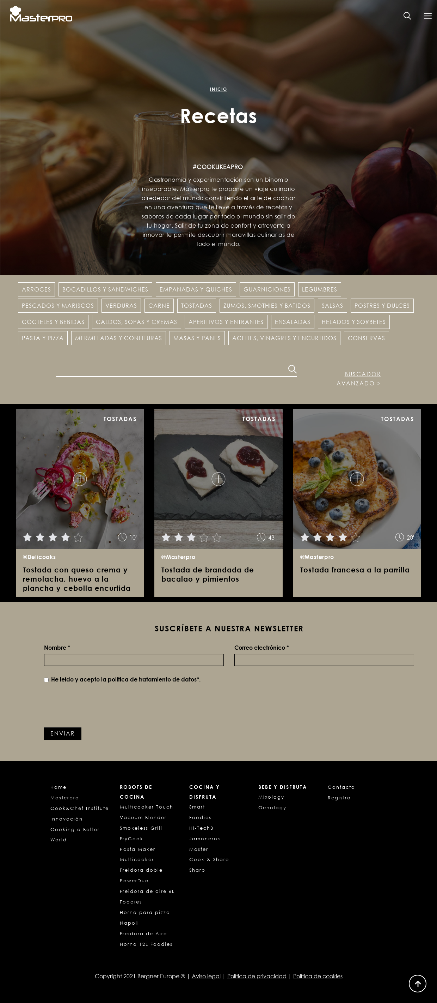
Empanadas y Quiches (196, 289)
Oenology (272, 807)
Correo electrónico (261, 647)
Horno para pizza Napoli (145, 917)
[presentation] (97, 706)
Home (58, 787)
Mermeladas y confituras (118, 338)
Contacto (341, 787)
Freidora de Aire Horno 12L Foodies (146, 939)
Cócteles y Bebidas (53, 321)
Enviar (62, 733)
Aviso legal (206, 976)
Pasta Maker (137, 849)
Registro (339, 797)
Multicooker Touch (146, 807)
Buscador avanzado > (359, 379)
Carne (159, 305)
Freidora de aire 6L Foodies (147, 896)
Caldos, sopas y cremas (136, 321)
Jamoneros (204, 838)
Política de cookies (318, 976)
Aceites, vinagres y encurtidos (284, 338)
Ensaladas (292, 321)
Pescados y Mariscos (58, 305)
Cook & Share (209, 859)
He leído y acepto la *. (122, 679)
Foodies (200, 817)
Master (198, 849)
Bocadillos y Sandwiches (105, 289)
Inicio (218, 89)
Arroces (36, 289)
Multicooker (137, 859)
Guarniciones (267, 289)
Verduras (121, 305)
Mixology (271, 797)
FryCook (131, 838)
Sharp (197, 870)
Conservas (366, 338)
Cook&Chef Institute (79, 808)
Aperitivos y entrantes (226, 321)
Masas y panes (197, 338)
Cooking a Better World (75, 835)
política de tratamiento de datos (152, 679)
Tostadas (196, 305)
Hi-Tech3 (201, 828)
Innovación (66, 819)
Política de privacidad (257, 976)
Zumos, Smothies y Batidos (266, 305)
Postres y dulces (382, 305)
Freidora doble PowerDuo (141, 875)
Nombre (57, 647)
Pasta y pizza (43, 338)
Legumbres (319, 289)
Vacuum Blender (143, 817)
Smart (197, 807)
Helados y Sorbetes (354, 321)
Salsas (332, 305)
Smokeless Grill (141, 828)
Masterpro (64, 797)
